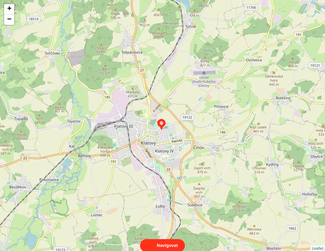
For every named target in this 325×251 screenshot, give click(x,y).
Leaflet (317, 242)
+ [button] (9, 9)
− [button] (9, 20)
